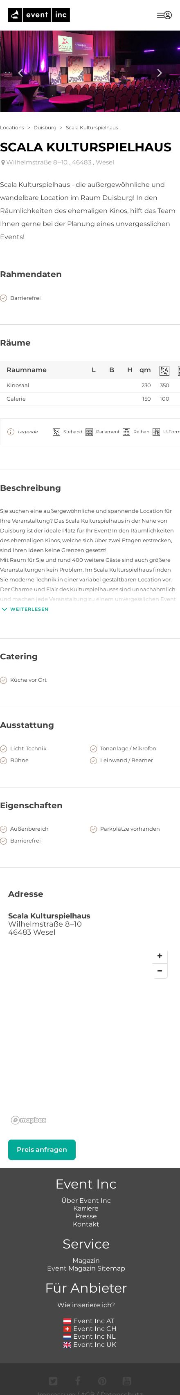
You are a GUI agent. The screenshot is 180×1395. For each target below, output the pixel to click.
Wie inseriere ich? (86, 1305)
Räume (15, 343)
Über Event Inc (86, 1200)
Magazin (86, 1260)
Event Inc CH (90, 1329)
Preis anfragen (42, 1149)
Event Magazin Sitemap (86, 1268)
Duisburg (45, 127)
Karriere (86, 1208)
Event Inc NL (89, 1336)
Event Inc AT (88, 1321)
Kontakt (86, 1224)
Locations (12, 127)
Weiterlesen (24, 609)
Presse (86, 1216)
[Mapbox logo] (29, 1120)
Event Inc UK (89, 1344)
